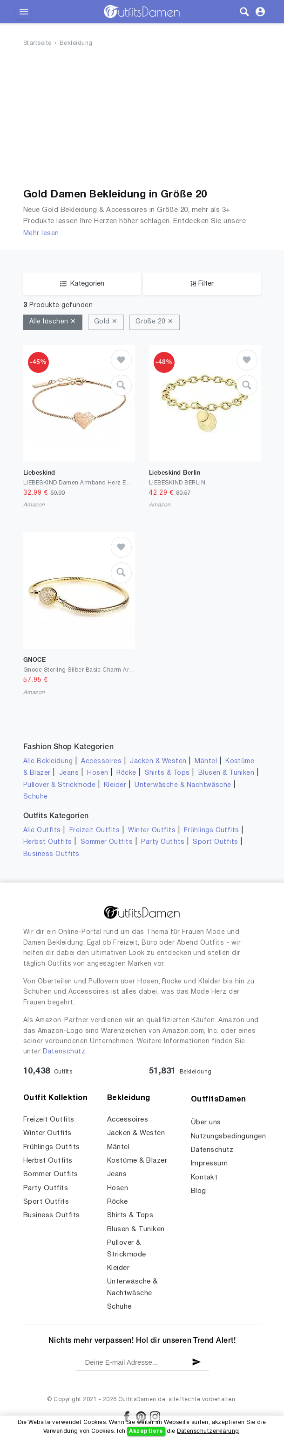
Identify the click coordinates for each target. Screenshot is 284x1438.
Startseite (37, 43)
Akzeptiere (146, 1431)
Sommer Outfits (107, 842)
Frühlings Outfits (211, 831)
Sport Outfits (215, 842)
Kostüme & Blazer (137, 1160)
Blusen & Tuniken (226, 773)
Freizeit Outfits (94, 831)
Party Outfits (162, 842)
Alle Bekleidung (48, 761)
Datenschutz (64, 1052)
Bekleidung (76, 43)
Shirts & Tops (167, 773)
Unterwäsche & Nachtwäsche (183, 785)
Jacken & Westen (158, 761)
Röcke (126, 773)
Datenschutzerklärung (208, 1431)
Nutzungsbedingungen (228, 1136)
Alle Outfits (42, 831)
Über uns (206, 1122)
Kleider (115, 785)
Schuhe (35, 797)
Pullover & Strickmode (59, 785)
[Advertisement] (142, 119)
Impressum (209, 1163)
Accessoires (101, 761)
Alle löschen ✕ (52, 322)
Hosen (97, 773)
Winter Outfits (152, 831)
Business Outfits (51, 854)
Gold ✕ (106, 322)
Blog (198, 1191)
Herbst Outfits (47, 842)
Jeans (69, 773)
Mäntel (206, 761)
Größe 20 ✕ (154, 322)
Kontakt (204, 1177)
